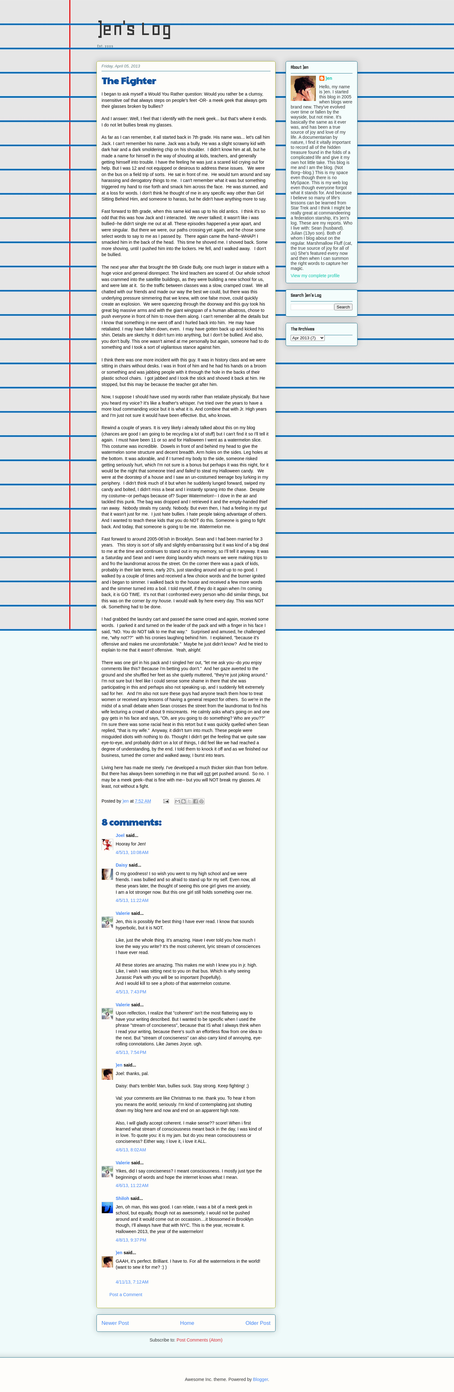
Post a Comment (125, 1294)
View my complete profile (315, 275)
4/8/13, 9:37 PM (131, 1240)
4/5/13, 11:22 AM (132, 900)
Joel (120, 835)
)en (119, 1064)
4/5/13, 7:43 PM (131, 991)
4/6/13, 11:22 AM (132, 1185)
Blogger (260, 1379)
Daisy (121, 865)
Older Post (258, 1323)
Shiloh (122, 1198)
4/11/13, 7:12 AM (132, 1281)
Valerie (123, 913)
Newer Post (115, 1323)
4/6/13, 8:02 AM (131, 1149)
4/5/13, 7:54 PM (131, 1052)
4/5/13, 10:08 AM (132, 852)
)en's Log (134, 28)
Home (187, 1323)
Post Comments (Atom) (199, 1339)
